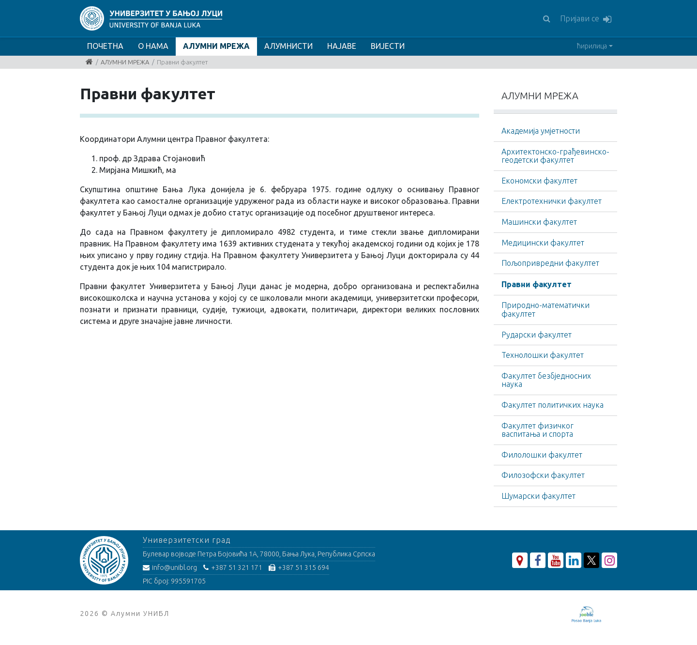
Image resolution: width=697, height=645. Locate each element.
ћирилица (592, 46)
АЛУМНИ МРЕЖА (216, 46)
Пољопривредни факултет (550, 263)
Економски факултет (539, 180)
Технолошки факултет (542, 355)
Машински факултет (539, 221)
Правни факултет (536, 284)
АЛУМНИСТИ (288, 46)
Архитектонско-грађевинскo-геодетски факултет (555, 156)
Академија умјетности (540, 130)
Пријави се (585, 19)
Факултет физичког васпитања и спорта (537, 430)
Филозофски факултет (543, 475)
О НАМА (153, 46)
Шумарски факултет (538, 495)
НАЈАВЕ (341, 46)
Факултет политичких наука (552, 404)
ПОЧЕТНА (105, 46)
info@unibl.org (170, 567)
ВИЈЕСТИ (388, 46)
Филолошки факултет (541, 454)
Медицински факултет (542, 242)
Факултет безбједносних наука (546, 380)
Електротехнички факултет (551, 201)
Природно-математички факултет (545, 309)
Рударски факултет (536, 334)
